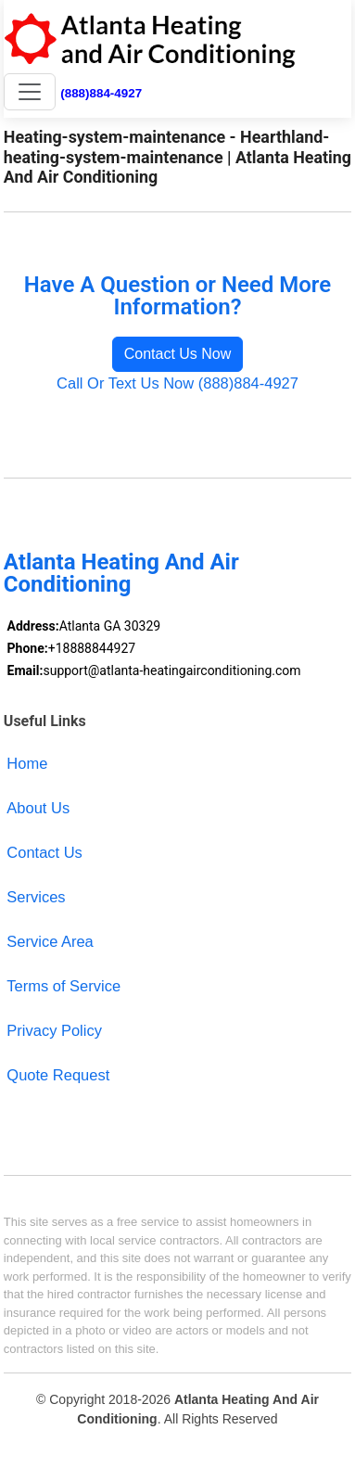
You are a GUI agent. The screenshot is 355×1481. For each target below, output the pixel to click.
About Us (38, 807)
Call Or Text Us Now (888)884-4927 (177, 383)
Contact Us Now (178, 354)
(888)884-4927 (101, 93)
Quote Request (57, 1074)
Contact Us (44, 852)
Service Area (49, 941)
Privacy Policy (54, 1030)
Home (26, 763)
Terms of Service (63, 985)
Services (35, 896)
